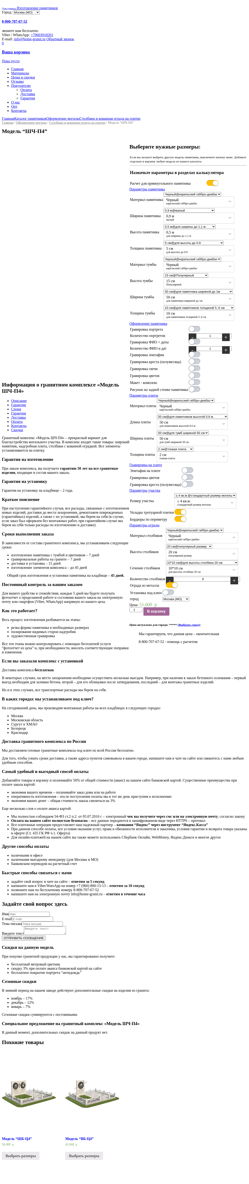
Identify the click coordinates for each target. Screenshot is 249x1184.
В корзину (156, 611)
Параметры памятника (147, 189)
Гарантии (18, 405)
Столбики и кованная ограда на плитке (110, 118)
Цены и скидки (23, 77)
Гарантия (27, 98)
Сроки (16, 409)
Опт (14, 106)
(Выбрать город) (189, 625)
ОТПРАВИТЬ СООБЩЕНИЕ (24, 939)
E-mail (7, 919)
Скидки (17, 430)
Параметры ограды (144, 525)
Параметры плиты (143, 395)
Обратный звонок (60, 39)
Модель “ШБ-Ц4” (17, 1140)
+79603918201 (42, 35)
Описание (19, 401)
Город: (7, 12)
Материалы (20, 73)
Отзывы (17, 81)
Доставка (27, 94)
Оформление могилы (63, 118)
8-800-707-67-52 (14, 21)
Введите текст (13, 935)
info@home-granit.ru (29, 39)
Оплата (26, 90)
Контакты (18, 111)
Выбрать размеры (21, 1157)
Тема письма (12, 924)
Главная (17, 69)
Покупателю (21, 86)
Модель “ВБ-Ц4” (79, 1140)
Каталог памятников (30, 118)
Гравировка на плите (145, 465)
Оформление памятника (148, 324)
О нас (15, 102)
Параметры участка (144, 490)
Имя (5, 914)
